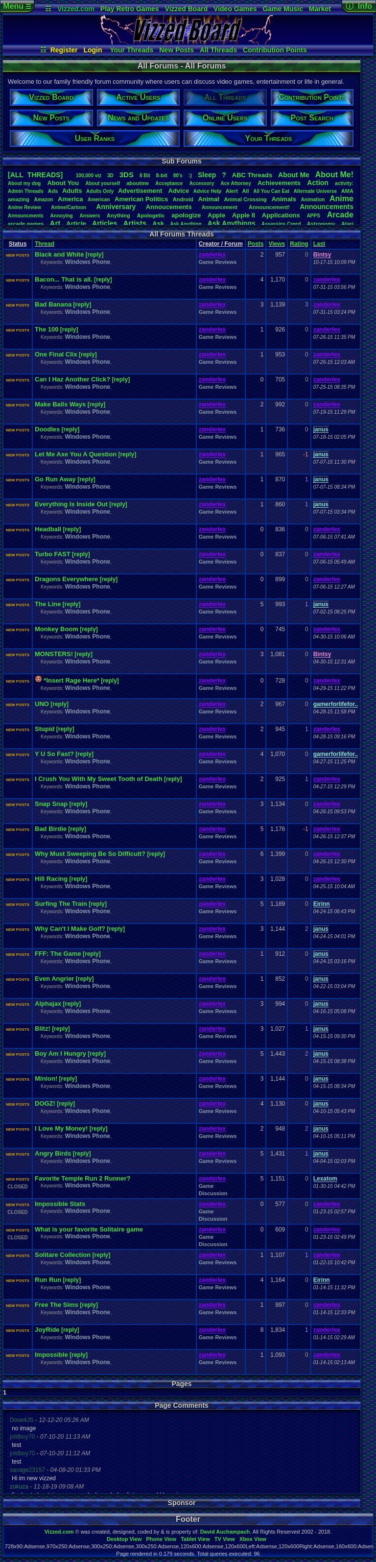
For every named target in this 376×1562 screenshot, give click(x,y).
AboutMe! (334, 174)
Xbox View (252, 1539)
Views (276, 243)
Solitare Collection (63, 1254)
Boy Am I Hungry (60, 1053)
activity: (344, 183)
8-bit (161, 175)
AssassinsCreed (281, 224)
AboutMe (293, 175)
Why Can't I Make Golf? (70, 928)
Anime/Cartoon (68, 207)
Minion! (46, 1078)
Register (64, 50)
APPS (313, 215)
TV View (224, 1539)
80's (178, 175)
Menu (17, 6)
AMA (347, 191)
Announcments (26, 215)
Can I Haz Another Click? (72, 379)
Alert (232, 191)
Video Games (235, 9)
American (99, 199)
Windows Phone (87, 262)
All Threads (218, 50)
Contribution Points (275, 50)
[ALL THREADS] (35, 175)
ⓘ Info (359, 6)
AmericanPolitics (141, 199)
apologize (186, 215)
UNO (42, 704)
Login (92, 50)
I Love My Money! (61, 1128)
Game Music (282, 9)
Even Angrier (54, 978)
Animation (313, 199)
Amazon (43, 199)
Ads (52, 191)
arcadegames (26, 224)
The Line (48, 604)
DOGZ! (45, 1103)
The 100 (46, 329)
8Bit (145, 175)
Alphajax (48, 1003)
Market (320, 9)
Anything (118, 215)
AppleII (243, 215)
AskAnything (185, 224)
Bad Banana (53, 304)
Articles (104, 223)
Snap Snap (51, 803)
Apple (216, 215)
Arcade (340, 215)
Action (318, 183)
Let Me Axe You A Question (76, 454)
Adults (72, 190)
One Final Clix (56, 354)
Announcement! (269, 207)
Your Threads (131, 50)
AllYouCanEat (271, 191)
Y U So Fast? (54, 753)
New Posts (176, 50)
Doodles (47, 429)
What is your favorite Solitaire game (89, 1229)
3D (110, 175)
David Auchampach (225, 1532)
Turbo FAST (52, 554)
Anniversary (116, 207)
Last (319, 243)
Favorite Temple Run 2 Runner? (83, 1178)
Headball (48, 529)
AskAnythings (232, 223)
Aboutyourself (102, 183)
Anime (341, 198)
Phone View (161, 1539)
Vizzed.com (75, 9)
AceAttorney (235, 183)
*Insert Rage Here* (71, 680)
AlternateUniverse (315, 191)
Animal (208, 199)
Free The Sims (56, 1304)
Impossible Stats (60, 1203)
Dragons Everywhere (66, 579)
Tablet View (195, 1539)
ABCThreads (252, 175)
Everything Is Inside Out (71, 504)
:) (190, 175)
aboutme (137, 183)
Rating (299, 243)
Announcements (326, 207)
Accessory (201, 183)
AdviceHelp (207, 191)
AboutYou (63, 183)
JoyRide (47, 1329)
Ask (158, 223)
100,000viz (88, 175)
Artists (134, 223)
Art (55, 223)
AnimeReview (24, 207)
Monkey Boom (56, 629)
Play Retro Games (129, 9)
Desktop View (124, 1539)
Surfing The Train (61, 903)
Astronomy (321, 224)
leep (207, 175)
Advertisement (141, 190)
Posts (256, 243)
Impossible (51, 1354)
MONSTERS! (54, 654)
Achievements (279, 183)
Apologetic (151, 215)
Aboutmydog (24, 183)
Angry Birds (53, 1153)
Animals (283, 199)
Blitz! (42, 1028)
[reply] (95, 254)
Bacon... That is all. (64, 279)
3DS (126, 174)
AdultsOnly (100, 191)
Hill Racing (51, 878)
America (70, 199)
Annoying (61, 215)
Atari (347, 224)
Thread (44, 243)
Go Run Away (55, 479)
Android (183, 199)
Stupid (44, 729)
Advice (178, 190)
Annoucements (169, 207)
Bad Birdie (51, 828)
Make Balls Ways (60, 404)
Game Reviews (218, 262)
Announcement (220, 207)
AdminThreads (26, 191)
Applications (281, 215)
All (245, 191)
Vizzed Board (186, 9)
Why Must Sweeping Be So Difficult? (90, 853)
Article (76, 223)
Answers (90, 215)
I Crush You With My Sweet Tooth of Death (99, 778)
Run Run (48, 1279)
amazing (18, 199)
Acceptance (169, 183)
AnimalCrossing (245, 199)
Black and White (59, 254)
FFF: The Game (58, 953)
